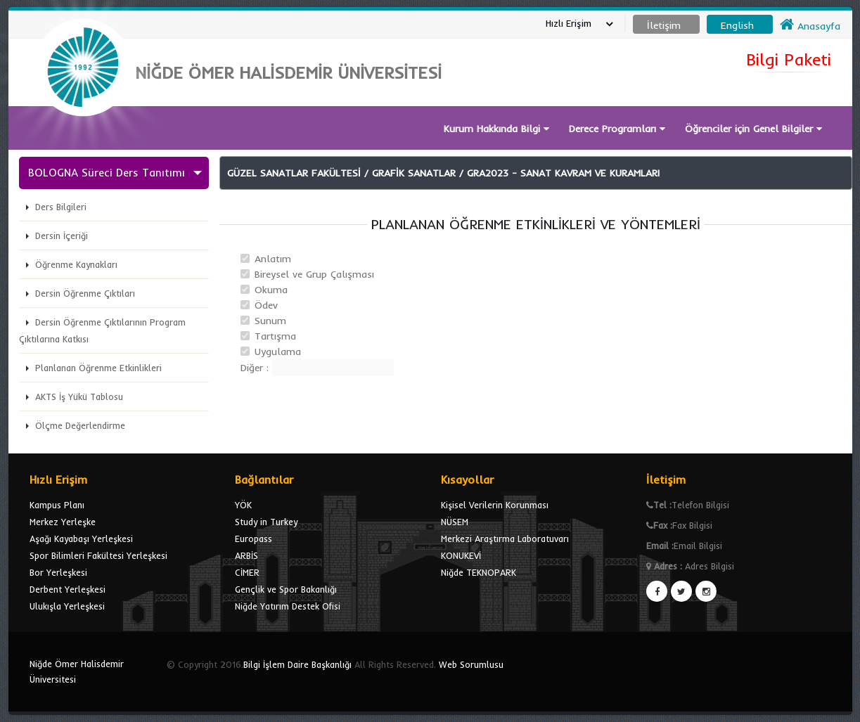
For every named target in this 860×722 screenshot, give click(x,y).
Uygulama (278, 351)
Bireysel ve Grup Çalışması (314, 274)
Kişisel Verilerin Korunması (494, 504)
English (737, 25)
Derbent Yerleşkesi (67, 589)
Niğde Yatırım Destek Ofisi (287, 606)
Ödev (266, 305)
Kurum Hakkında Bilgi (496, 128)
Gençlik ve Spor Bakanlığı (286, 589)
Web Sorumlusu (471, 664)
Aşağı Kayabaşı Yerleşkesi (81, 538)
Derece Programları (617, 128)
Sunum (270, 320)
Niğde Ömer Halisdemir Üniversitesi (77, 671)
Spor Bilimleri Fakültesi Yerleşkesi (98, 555)
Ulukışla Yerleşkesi (67, 606)
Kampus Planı (57, 504)
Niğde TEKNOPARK (478, 572)
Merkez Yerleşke (63, 521)
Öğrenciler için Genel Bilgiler (753, 128)
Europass (253, 538)
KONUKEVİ (461, 555)
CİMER (247, 572)
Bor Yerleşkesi (58, 572)
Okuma (271, 289)
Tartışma (275, 336)
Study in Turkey (266, 521)
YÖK (243, 504)
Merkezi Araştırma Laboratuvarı (505, 538)
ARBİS (246, 555)
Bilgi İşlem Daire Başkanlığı (297, 664)
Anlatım (273, 258)
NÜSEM (454, 521)
